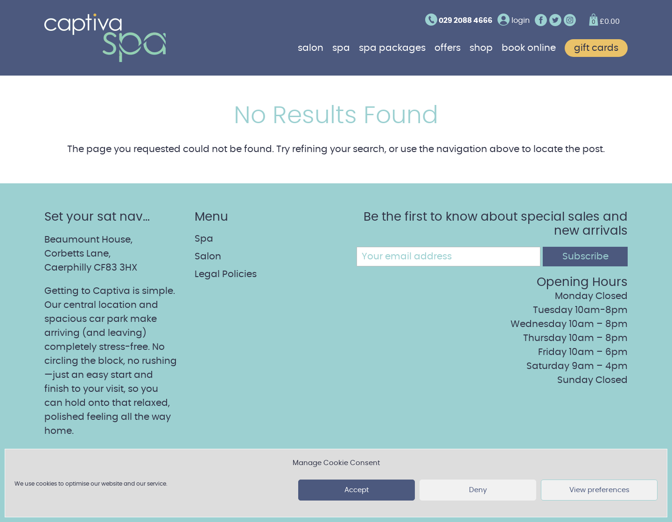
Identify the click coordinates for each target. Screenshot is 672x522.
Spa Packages (392, 48)
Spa (341, 48)
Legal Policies (226, 274)
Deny (478, 490)
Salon (310, 48)
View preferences (599, 490)
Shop (481, 48)
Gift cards (596, 48)
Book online (529, 48)
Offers (447, 48)
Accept (356, 490)
